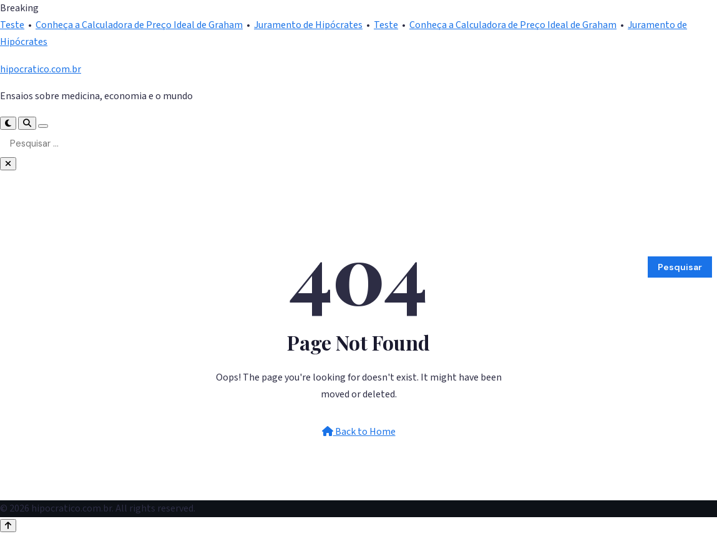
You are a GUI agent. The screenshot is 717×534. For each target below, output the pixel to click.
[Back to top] (8, 525)
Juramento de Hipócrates (308, 25)
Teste (12, 25)
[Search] (27, 123)
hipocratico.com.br (40, 69)
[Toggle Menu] (43, 126)
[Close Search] (8, 163)
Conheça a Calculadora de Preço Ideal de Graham (139, 25)
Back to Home (359, 432)
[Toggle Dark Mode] (8, 123)
